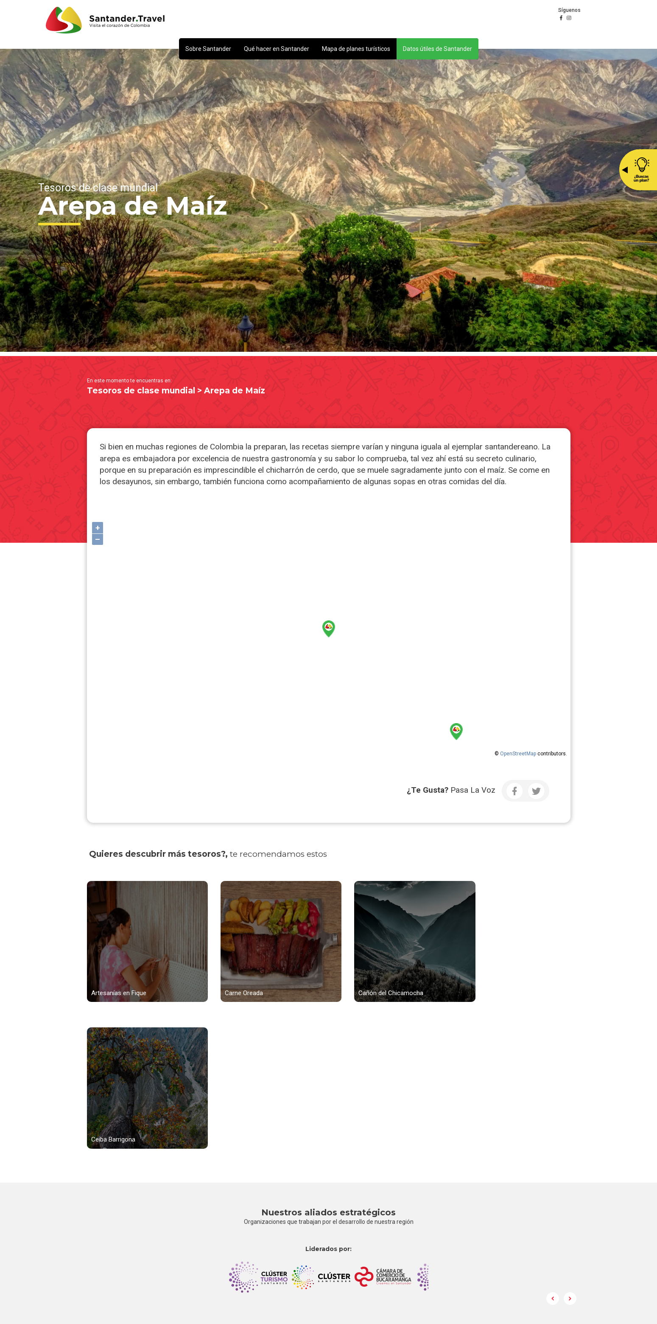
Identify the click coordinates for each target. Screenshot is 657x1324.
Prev (553, 1142)
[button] (208, 48)
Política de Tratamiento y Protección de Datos (429, 1232)
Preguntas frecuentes (399, 1251)
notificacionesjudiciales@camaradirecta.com (428, 1223)
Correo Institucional (397, 1242)
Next (570, 1142)
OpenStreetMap (518, 754)
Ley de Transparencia (399, 1260)
